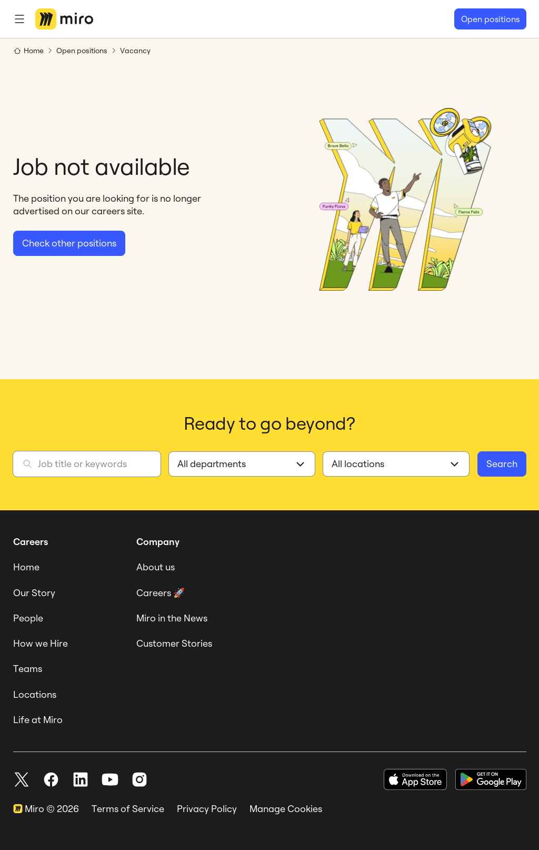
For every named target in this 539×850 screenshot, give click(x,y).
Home (26, 567)
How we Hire (40, 643)
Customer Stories (174, 643)
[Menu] (19, 19)
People (28, 618)
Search (501, 464)
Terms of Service (128, 809)
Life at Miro (38, 720)
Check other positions (69, 243)
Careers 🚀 (160, 593)
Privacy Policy (207, 809)
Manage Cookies (285, 809)
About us (155, 567)
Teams (27, 669)
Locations (34, 694)
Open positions (490, 19)
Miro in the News (171, 618)
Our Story (34, 593)
